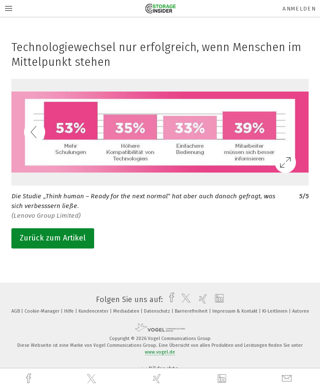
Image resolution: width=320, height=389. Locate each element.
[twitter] (92, 379)
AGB (16, 311)
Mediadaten (127, 311)
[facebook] (29, 378)
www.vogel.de (160, 352)
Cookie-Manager (42, 311)
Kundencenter (94, 311)
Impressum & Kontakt (235, 311)
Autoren (300, 311)
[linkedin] (223, 378)
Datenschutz (157, 311)
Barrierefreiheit (192, 311)
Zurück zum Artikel (53, 238)
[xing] (158, 378)
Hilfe (69, 311)
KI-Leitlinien (275, 311)
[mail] (288, 378)
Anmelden (299, 8)
